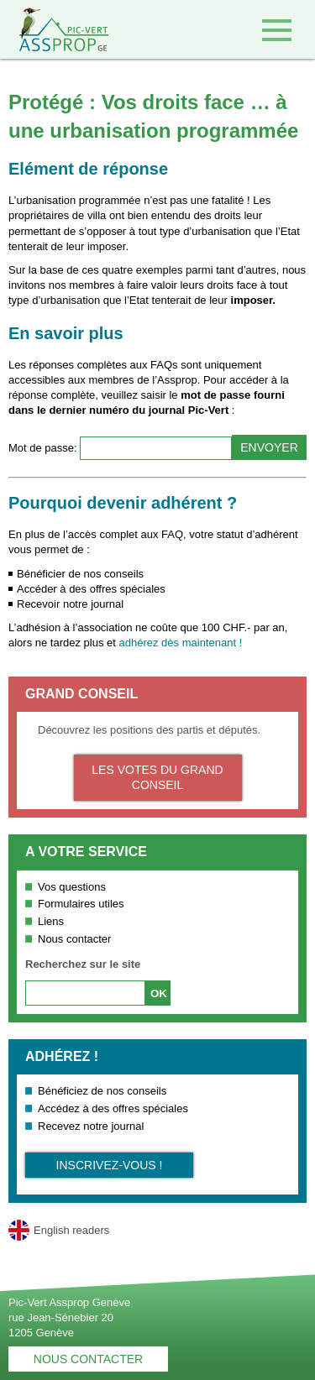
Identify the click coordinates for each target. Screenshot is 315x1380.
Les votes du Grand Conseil (157, 777)
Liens (51, 921)
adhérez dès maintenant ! (181, 642)
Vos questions (72, 887)
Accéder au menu (277, 30)
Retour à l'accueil (54, 29)
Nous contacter (74, 939)
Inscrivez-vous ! (109, 1165)
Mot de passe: (44, 448)
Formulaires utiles (81, 903)
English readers (71, 1230)
